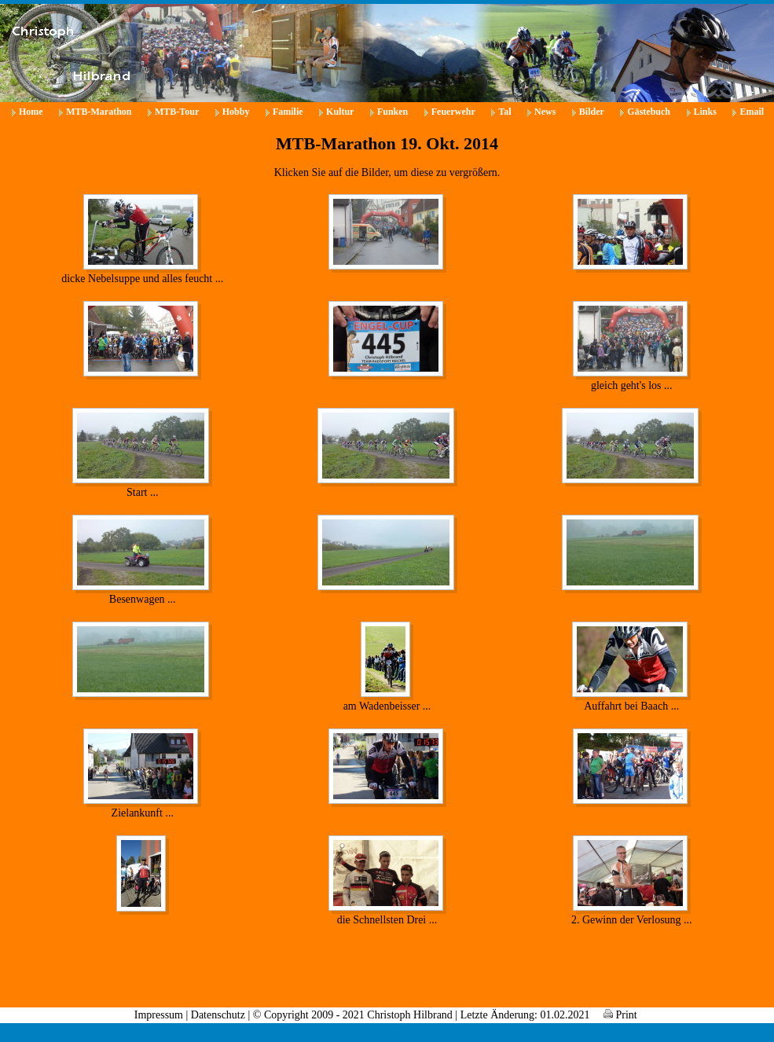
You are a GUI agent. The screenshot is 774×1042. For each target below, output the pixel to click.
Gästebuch (648, 111)
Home (31, 111)
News (545, 111)
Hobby (236, 111)
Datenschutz (218, 1015)
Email (751, 111)
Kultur (340, 111)
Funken (392, 111)
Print (620, 1015)
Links (705, 111)
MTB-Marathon (98, 111)
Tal (504, 111)
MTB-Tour (177, 111)
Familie (288, 111)
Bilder (591, 111)
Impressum (158, 1015)
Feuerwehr (453, 111)
